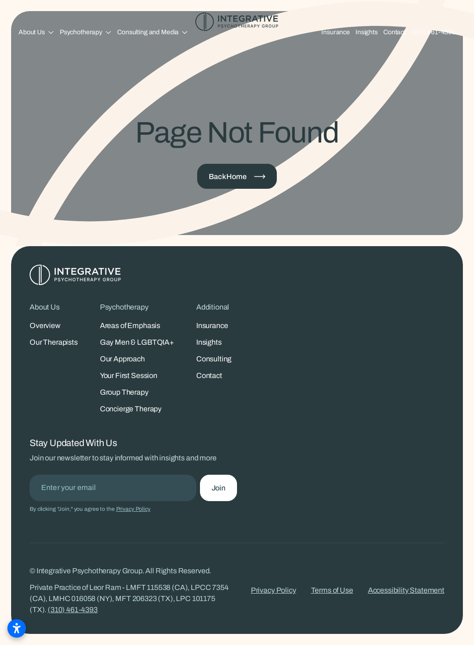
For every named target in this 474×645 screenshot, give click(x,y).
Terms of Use (332, 590)
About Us (32, 32)
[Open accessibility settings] (16, 628)
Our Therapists (54, 342)
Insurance (335, 32)
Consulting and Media (148, 32)
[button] (36, 32)
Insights (367, 32)
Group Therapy (124, 392)
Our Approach (122, 359)
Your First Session (128, 375)
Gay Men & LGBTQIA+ (137, 342)
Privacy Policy (133, 509)
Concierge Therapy (131, 409)
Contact (394, 32)
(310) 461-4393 (433, 32)
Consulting (213, 359)
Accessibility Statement (406, 590)
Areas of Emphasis (130, 325)
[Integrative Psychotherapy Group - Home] (237, 21)
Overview (45, 325)
